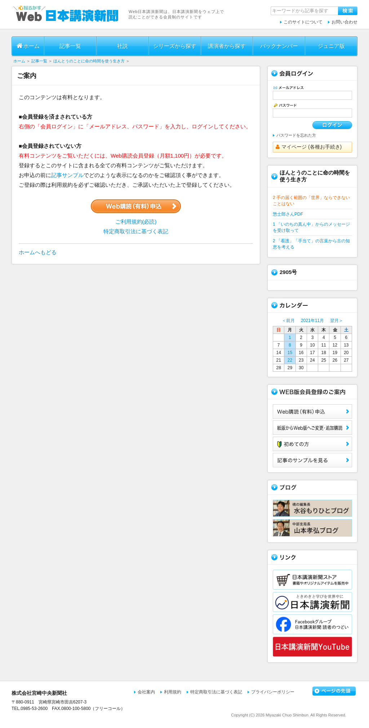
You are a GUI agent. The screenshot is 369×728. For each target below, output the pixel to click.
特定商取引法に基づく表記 (135, 231)
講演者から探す (227, 46)
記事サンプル (67, 175)
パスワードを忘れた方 (296, 135)
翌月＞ (336, 320)
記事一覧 (70, 46)
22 (290, 360)
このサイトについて (303, 22)
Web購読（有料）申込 (312, 411)
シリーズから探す (174, 46)
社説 (122, 46)
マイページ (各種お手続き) (309, 147)
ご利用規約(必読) (136, 222)
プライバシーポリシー (272, 691)
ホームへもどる (38, 252)
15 (290, 352)
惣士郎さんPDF (288, 214)
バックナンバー (279, 46)
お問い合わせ (344, 22)
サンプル (312, 460)
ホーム (28, 46)
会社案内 (146, 691)
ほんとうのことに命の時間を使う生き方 (89, 61)
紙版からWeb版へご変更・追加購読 (312, 427)
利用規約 (172, 691)
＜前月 (288, 320)
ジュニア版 (331, 46)
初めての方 (312, 444)
